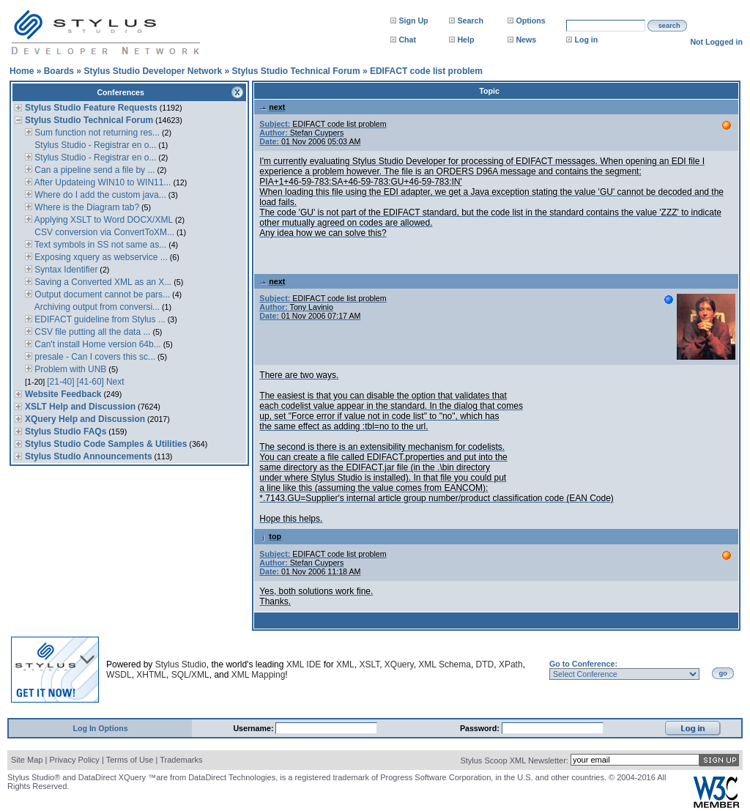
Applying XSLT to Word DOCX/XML (102, 220)
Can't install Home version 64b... (96, 344)
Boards (59, 71)
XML (345, 664)
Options (530, 20)
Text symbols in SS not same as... (99, 245)
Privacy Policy (74, 759)
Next (115, 382)
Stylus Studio (181, 664)
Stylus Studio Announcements (88, 456)
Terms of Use (130, 759)
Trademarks (181, 759)
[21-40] (60, 382)
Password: (481, 728)
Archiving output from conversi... (96, 307)
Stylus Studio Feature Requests (91, 108)
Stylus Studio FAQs (65, 431)
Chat (407, 39)
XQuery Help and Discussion (85, 419)
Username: (254, 728)
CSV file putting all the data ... (91, 332)
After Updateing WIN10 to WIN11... (101, 182)
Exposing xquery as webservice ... (100, 257)
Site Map (26, 759)
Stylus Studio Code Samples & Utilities (106, 444)
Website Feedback (63, 394)
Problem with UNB (69, 369)
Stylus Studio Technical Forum (295, 71)
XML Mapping (258, 675)
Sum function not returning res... (96, 132)
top (270, 536)
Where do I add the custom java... (99, 195)
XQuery (399, 664)
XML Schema (444, 664)
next (272, 107)
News (526, 39)
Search (470, 20)
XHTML (151, 675)
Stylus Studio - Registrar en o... (94, 145)
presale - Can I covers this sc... (93, 357)
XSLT (369, 664)
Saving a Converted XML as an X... (101, 282)
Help (465, 39)
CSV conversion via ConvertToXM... (103, 232)
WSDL (119, 675)
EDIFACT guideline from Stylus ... (99, 319)
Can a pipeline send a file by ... (93, 170)
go (723, 673)
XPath (511, 664)
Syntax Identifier (64, 269)
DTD (485, 664)
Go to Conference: (583, 663)
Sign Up (413, 20)
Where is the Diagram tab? (85, 207)
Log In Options (100, 728)
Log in (586, 39)
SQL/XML (190, 675)
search (669, 25)
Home (22, 71)
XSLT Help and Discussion (80, 406)
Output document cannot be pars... (101, 294)
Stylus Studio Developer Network (152, 71)
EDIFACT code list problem (426, 71)
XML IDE (304, 664)
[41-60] (90, 382)
